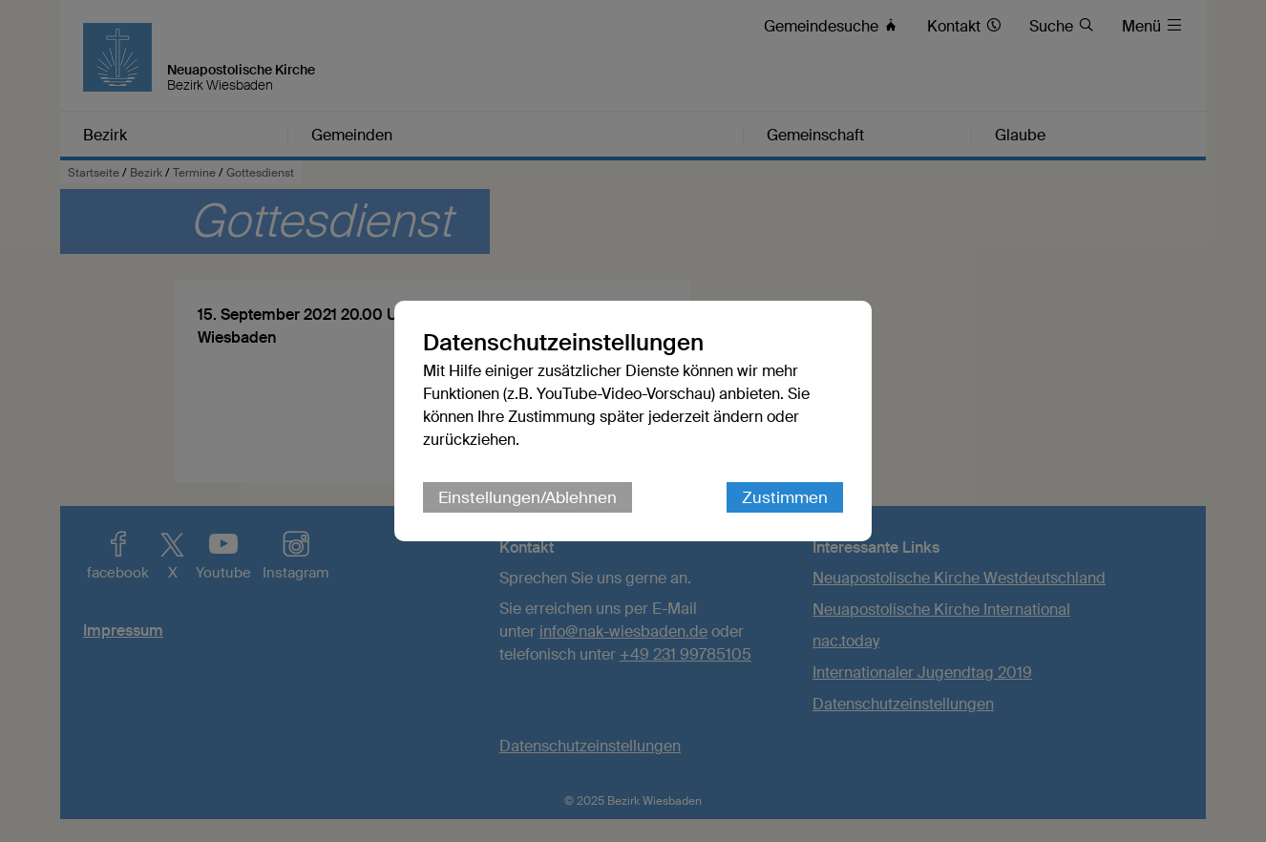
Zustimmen (785, 497)
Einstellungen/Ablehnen (527, 497)
